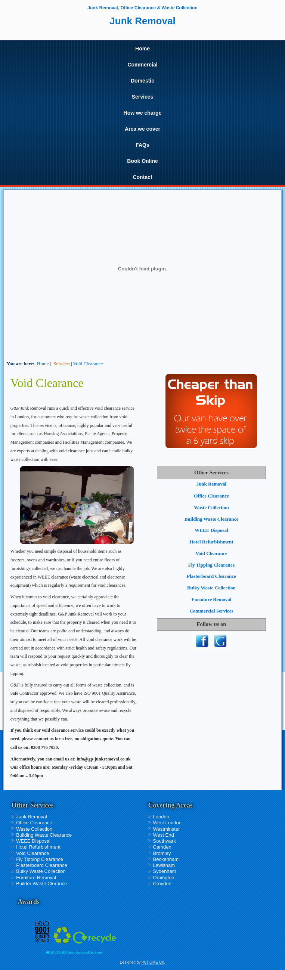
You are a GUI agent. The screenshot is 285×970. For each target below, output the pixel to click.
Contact (142, 177)
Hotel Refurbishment (211, 542)
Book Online (142, 161)
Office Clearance (211, 496)
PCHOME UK (153, 962)
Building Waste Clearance (211, 519)
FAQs (142, 145)
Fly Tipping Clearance (211, 565)
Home (142, 49)
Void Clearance (88, 363)
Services (143, 97)
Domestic (142, 81)
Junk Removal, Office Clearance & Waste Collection (142, 7)
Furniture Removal (211, 599)
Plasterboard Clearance (211, 576)
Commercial (142, 65)
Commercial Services (211, 611)
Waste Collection (211, 507)
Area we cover (142, 129)
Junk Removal (211, 484)
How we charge (143, 113)
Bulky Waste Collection (211, 588)
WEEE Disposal (211, 530)
